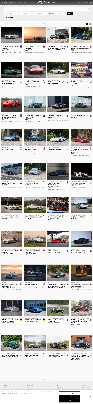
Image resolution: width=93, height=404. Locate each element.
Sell (25, 2)
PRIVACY (84, 385)
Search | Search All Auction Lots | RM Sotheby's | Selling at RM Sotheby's (46, 2)
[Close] (90, 396)
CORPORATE (30, 385)
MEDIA (58, 385)
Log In (86, 2)
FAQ (28, 387)
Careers (29, 388)
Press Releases (60, 388)
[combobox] (11, 13)
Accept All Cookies (69, 400)
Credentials (59, 387)
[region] (46, 397)
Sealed (11, 2)
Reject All (69, 397)
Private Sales (18, 2)
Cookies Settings (85, 387)
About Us (6, 387)
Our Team (6, 388)
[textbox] (11, 13)
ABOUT (5, 385)
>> (50, 24)
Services (81, 2)
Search (70, 13)
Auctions (4, 2)
